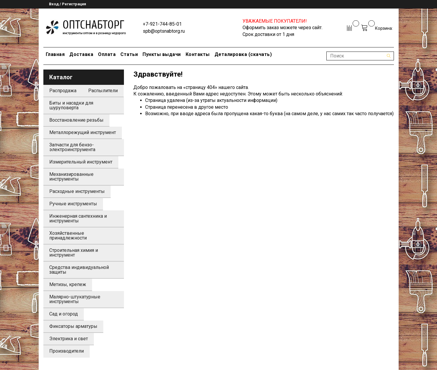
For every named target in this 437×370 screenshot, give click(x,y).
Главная (55, 54)
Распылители (103, 90)
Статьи (129, 54)
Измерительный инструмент (80, 162)
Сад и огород (63, 314)
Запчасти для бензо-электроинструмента (72, 147)
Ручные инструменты (73, 204)
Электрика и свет (68, 338)
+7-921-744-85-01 (162, 24)
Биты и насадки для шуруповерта (71, 105)
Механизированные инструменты (71, 176)
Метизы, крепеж (67, 284)
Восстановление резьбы (76, 120)
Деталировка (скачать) (243, 54)
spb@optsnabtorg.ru (164, 31)
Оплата (107, 54)
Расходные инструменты (77, 191)
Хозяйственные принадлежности (68, 235)
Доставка (81, 54)
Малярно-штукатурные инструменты (74, 299)
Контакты (198, 54)
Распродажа (62, 90)
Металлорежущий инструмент (82, 132)
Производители (66, 351)
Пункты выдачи (162, 54)
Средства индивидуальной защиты (79, 270)
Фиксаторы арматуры (73, 326)
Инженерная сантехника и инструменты (78, 218)
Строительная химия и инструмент (73, 252)
